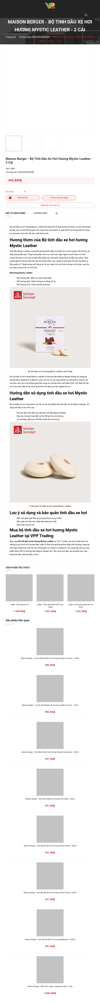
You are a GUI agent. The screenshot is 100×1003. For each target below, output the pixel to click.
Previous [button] (92, 568)
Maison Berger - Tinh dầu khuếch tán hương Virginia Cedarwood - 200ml (50, 752)
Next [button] (94, 568)
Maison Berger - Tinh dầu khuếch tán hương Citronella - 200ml (50, 799)
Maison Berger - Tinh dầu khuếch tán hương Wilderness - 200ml (50, 939)
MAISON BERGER (26, 172)
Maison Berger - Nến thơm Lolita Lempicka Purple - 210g (50, 986)
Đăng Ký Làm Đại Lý (50, 205)
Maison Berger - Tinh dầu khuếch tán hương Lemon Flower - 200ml (50, 893)
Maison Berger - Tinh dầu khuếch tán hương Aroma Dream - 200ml (50, 846)
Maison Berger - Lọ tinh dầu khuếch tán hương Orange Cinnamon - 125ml (50, 658)
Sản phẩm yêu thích (18, 567)
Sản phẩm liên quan (18, 620)
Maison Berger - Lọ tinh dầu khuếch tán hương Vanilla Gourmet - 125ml (50, 705)
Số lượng (10, 191)
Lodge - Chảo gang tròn (19, 604)
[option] (50, 88)
